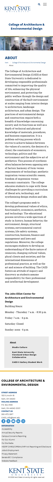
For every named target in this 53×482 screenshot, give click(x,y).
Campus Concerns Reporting (14, 436)
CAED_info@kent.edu (10, 417)
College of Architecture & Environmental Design (27, 26)
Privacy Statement (9, 453)
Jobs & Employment (10, 450)
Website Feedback (9, 460)
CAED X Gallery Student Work (27, 362)
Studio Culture (19, 347)
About (13, 342)
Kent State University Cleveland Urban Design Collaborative (24, 354)
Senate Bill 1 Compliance (12, 457)
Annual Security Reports (12, 432)
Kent (6, 62)
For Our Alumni (8, 439)
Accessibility (7, 428)
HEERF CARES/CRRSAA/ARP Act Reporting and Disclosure (26, 446)
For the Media (7, 443)
